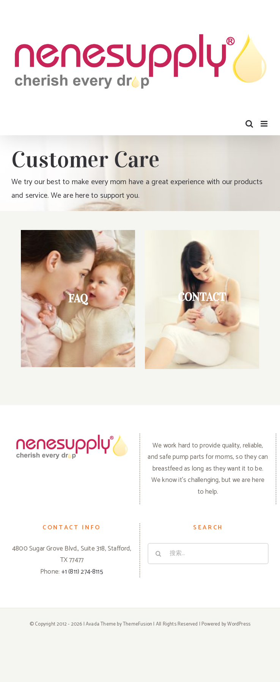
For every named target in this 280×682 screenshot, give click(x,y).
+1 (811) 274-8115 (82, 571)
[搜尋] (158, 553)
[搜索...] (208, 553)
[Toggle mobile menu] (265, 124)
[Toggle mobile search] (249, 124)
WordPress (238, 624)
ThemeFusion (137, 624)
